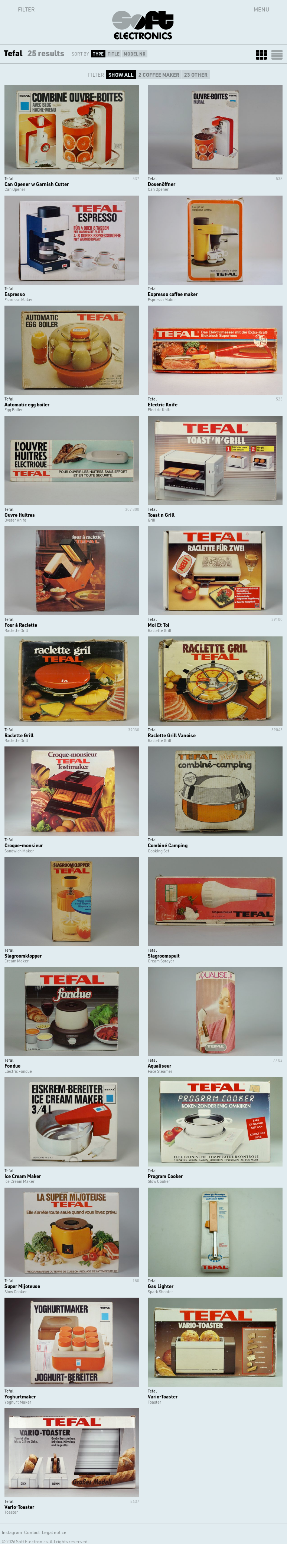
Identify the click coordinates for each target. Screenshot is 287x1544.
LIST (277, 54)
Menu (261, 9)
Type (98, 54)
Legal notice (54, 1532)
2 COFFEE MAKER (158, 74)
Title (114, 54)
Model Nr (135, 54)
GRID (261, 54)
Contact (32, 1532)
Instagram (12, 1532)
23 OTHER (196, 74)
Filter (18, 9)
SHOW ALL (121, 74)
